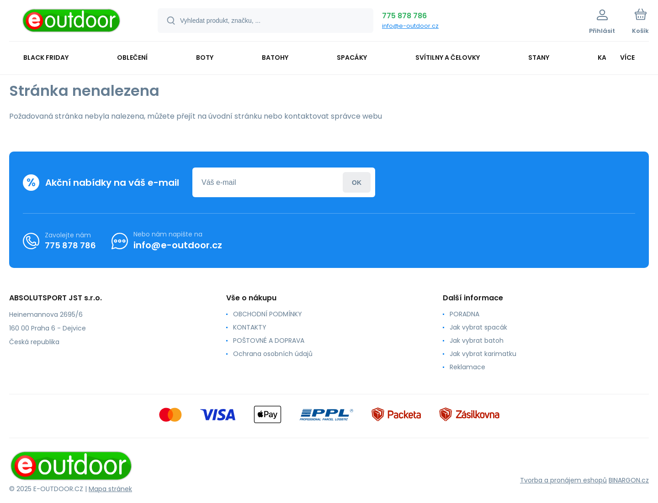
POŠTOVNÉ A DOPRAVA (268, 340)
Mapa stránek (110, 488)
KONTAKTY (249, 327)
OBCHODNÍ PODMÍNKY (267, 314)
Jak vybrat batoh (477, 340)
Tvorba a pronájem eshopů (563, 480)
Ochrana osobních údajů (273, 353)
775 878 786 (404, 15)
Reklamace (467, 367)
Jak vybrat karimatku (483, 353)
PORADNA (464, 314)
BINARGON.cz (629, 480)
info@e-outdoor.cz (410, 25)
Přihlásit (357, 182)
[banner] (72, 22)
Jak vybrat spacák (478, 327)
